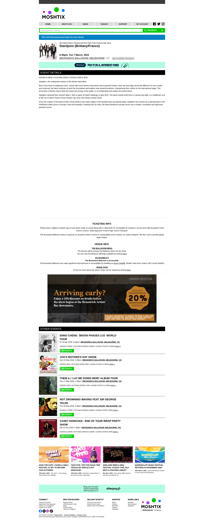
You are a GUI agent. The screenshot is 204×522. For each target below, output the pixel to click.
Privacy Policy (67, 507)
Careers (114, 507)
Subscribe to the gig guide (47, 504)
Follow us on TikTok (45, 507)
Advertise (115, 506)
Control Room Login (93, 504)
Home (48, 24)
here (128, 270)
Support (123, 24)
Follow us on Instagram (46, 506)
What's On (67, 24)
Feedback (115, 509)
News (85, 24)
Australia (130, 502)
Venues (104, 24)
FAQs (65, 506)
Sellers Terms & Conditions (95, 506)
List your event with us (94, 502)
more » (118, 346)
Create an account (45, 502)
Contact (114, 504)
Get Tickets (67, 351)
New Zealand (132, 504)
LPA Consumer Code (70, 504)
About (114, 502)
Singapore (131, 506)
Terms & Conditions (69, 509)
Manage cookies (82, 515)
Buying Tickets (67, 502)
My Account (142, 24)
